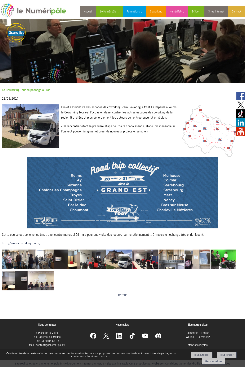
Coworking (156, 11)
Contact (236, 11)
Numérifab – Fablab (197, 333)
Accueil (88, 11)
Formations (133, 11)
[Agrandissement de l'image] (15, 267)
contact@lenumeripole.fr (50, 345)
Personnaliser (213, 361)
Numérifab (176, 11)
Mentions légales (198, 345)
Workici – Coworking (198, 337)
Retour (122, 295)
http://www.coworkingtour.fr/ (21, 243)
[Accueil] (37, 9)
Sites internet (216, 11)
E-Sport (196, 11)
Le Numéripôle (108, 11)
